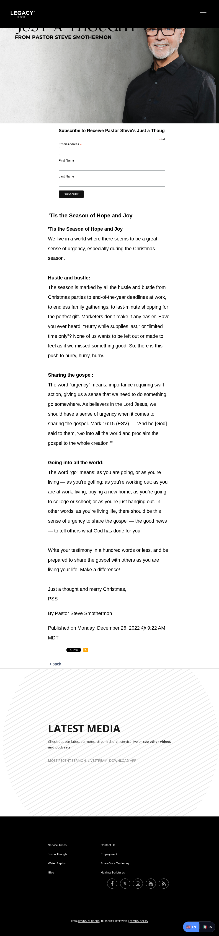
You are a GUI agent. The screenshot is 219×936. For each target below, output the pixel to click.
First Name (66, 160)
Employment (109, 854)
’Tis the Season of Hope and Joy (91, 215)
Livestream (97, 760)
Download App (122, 760)
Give (51, 872)
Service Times (57, 845)
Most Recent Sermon (67, 760)
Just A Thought (58, 854)
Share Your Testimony (115, 863)
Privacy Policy (138, 921)
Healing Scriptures (113, 872)
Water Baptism (57, 863)
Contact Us (108, 845)
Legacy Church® (89, 921)
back (56, 664)
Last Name (66, 176)
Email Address (70, 144)
